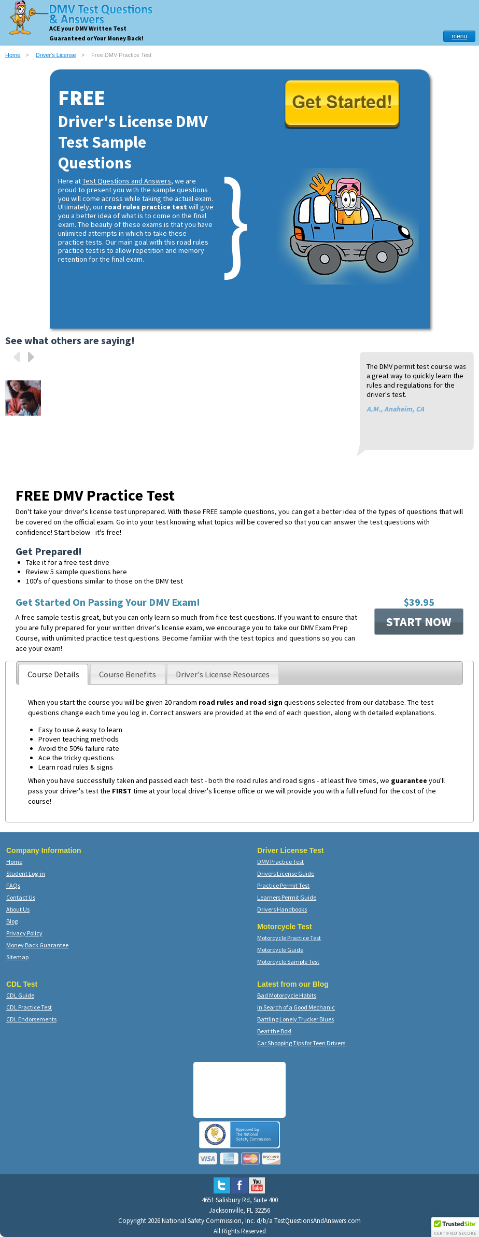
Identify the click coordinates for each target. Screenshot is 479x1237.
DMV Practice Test (280, 861)
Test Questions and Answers (126, 181)
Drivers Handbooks (282, 909)
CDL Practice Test (29, 1007)
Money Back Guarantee (37, 945)
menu (459, 36)
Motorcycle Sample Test (288, 961)
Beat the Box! (274, 1031)
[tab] (53, 674)
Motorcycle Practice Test (289, 938)
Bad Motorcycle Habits (286, 995)
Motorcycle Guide (280, 950)
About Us (18, 909)
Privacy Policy (24, 933)
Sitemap (17, 957)
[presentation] (53, 674)
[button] (455, 1227)
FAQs (13, 885)
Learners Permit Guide (286, 897)
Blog (12, 921)
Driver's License (56, 55)
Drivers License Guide (285, 873)
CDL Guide (20, 995)
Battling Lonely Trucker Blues (295, 1019)
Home (12, 55)
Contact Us (20, 897)
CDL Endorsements (31, 1019)
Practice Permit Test (283, 885)
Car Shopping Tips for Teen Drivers (301, 1043)
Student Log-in (25, 873)
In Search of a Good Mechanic (296, 1007)
